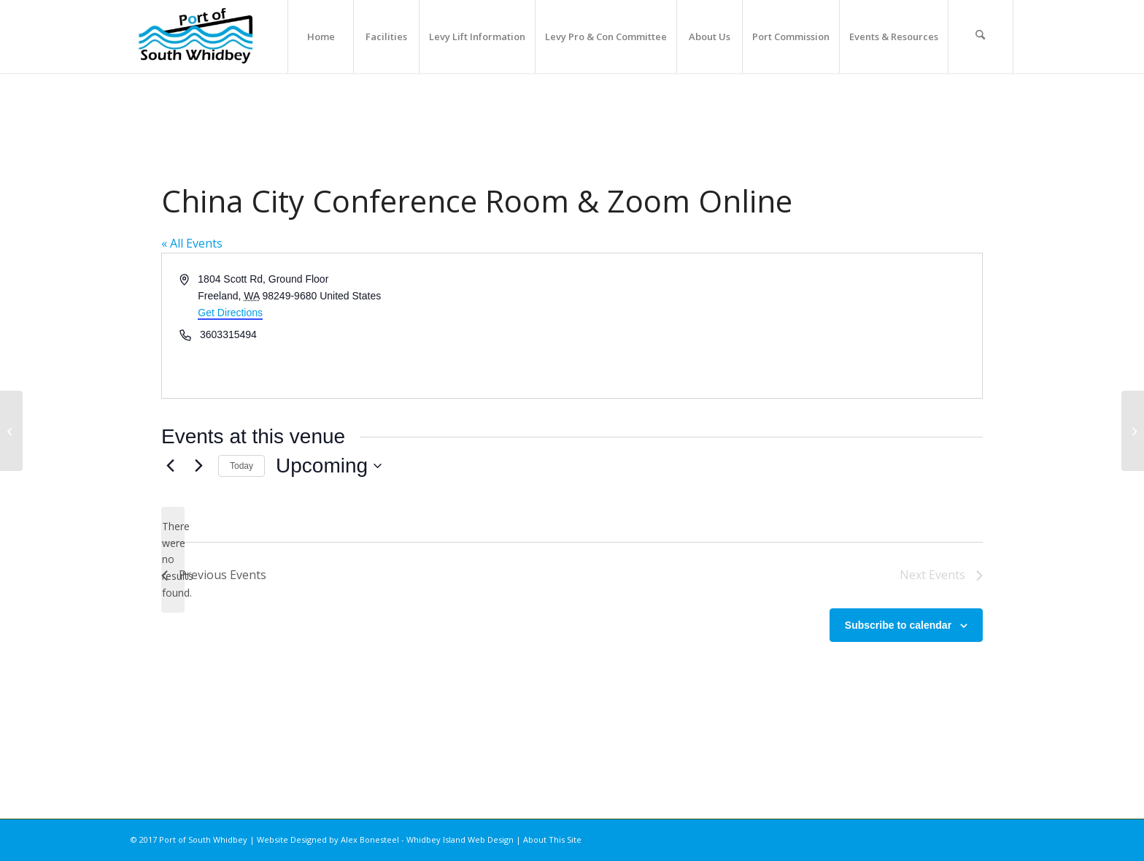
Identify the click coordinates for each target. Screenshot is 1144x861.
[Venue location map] (776, 325)
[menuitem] (320, 36)
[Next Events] (198, 466)
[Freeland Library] (1132, 431)
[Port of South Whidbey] (197, 36)
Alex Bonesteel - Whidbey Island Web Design (427, 839)
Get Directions (230, 312)
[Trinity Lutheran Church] (11, 431)
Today (241, 466)
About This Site (552, 839)
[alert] (173, 560)
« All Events (192, 243)
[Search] (980, 36)
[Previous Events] (170, 466)
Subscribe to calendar (898, 625)
